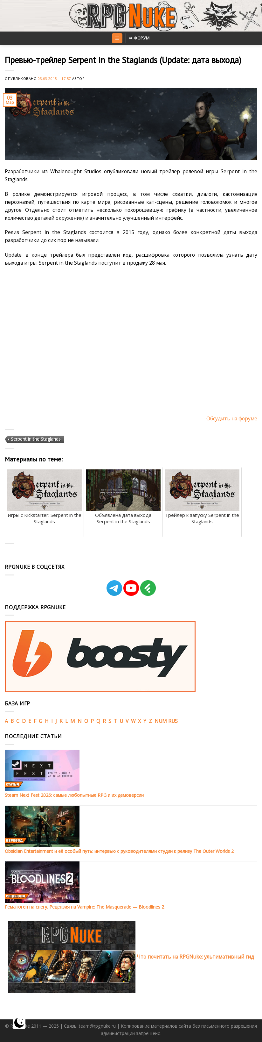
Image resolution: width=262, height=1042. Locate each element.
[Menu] (117, 38)
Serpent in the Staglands (36, 439)
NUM (161, 720)
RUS (173, 720)
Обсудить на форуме (231, 418)
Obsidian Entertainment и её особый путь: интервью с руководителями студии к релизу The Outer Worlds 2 (119, 851)
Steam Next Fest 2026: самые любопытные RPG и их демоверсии (74, 795)
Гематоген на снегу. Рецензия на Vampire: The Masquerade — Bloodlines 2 (84, 907)
